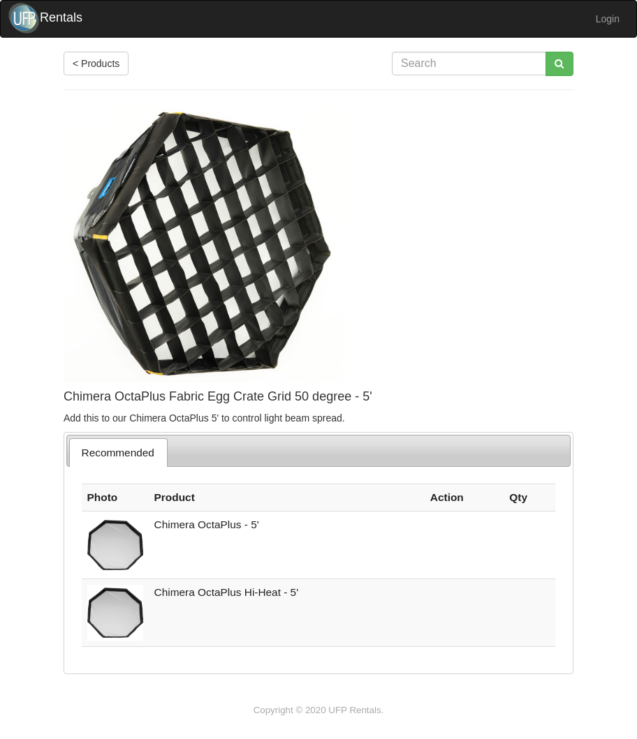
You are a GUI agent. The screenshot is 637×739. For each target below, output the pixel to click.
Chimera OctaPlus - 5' (206, 524)
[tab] (118, 452)
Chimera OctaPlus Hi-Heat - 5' (226, 592)
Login (608, 18)
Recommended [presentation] (118, 452)
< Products (96, 63)
